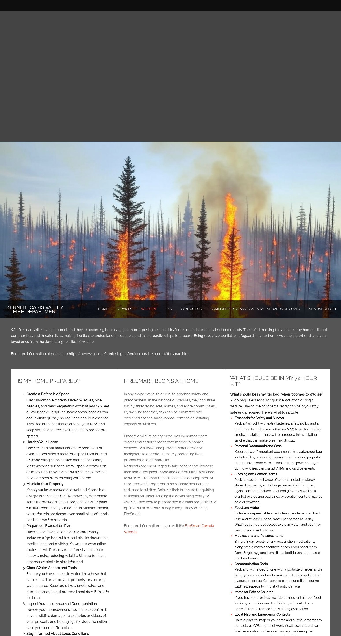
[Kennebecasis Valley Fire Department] (48, 309)
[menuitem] (103, 309)
